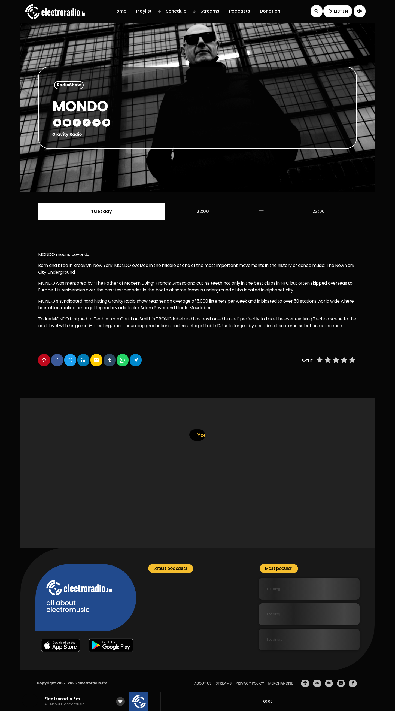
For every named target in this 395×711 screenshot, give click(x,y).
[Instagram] (341, 679)
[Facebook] (353, 679)
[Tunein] (305, 679)
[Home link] (55, 11)
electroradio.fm (92, 678)
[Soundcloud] (317, 679)
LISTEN (337, 11)
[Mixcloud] (329, 679)
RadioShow (69, 85)
